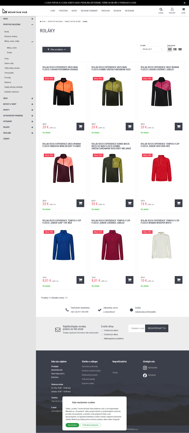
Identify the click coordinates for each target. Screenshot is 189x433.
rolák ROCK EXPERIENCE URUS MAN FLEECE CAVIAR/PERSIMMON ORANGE (60, 68)
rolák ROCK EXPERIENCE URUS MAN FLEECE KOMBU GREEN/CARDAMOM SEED (111, 68)
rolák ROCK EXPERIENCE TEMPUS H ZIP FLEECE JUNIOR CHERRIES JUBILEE (111, 221)
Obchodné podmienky (89, 11)
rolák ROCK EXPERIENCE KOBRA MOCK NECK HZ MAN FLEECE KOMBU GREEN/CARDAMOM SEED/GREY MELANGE (111, 146)
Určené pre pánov (111, 330)
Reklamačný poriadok (89, 375)
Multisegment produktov (114, 338)
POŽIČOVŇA (63, 11)
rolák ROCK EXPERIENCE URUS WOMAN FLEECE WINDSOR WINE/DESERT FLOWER (61, 145)
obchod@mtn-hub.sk (59, 411)
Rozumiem (72, 425)
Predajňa (105, 11)
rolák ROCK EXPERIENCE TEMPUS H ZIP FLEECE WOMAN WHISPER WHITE (160, 221)
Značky (115, 373)
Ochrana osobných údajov (91, 371)
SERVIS (74, 11)
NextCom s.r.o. (133, 429)
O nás (52, 11)
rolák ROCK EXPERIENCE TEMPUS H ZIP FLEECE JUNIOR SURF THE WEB (61, 221)
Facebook (117, 11)
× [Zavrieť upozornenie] (184, 3)
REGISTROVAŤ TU (157, 328)
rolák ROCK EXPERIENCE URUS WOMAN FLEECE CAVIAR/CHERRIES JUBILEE (160, 68)
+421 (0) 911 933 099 (59, 401)
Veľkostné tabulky (88, 379)
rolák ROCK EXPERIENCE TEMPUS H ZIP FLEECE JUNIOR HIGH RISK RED (160, 145)
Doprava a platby (88, 383)
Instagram (129, 11)
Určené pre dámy (111, 334)
